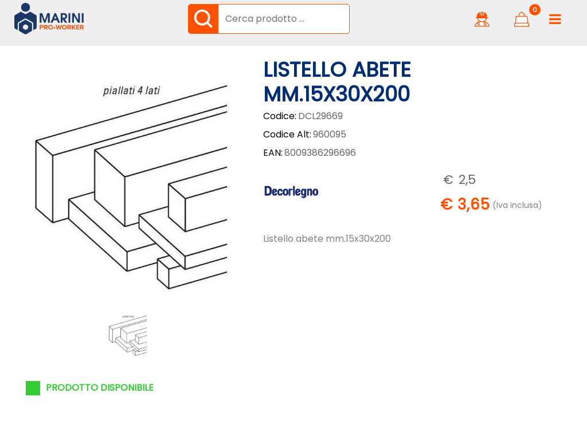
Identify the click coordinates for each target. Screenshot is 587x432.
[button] (203, 19)
